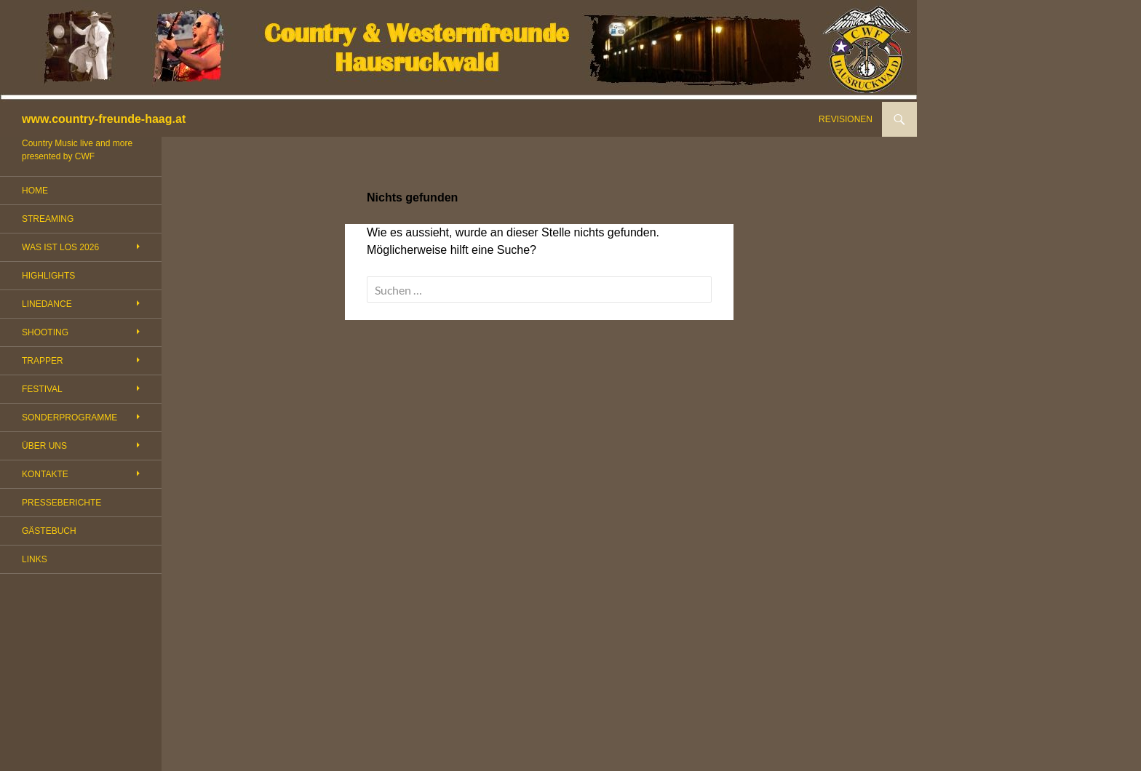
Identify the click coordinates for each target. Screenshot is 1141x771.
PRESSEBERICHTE (61, 503)
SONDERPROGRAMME (69, 417)
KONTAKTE (45, 474)
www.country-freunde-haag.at (104, 119)
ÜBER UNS (44, 446)
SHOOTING (45, 332)
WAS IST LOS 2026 (60, 247)
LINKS (34, 559)
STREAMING (47, 219)
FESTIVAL (42, 389)
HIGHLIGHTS (48, 276)
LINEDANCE (47, 304)
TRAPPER (42, 361)
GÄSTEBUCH (49, 531)
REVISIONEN (845, 119)
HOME (35, 190)
